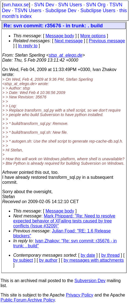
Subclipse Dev (60, 10)
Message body (59, 35)
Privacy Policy (79, 295)
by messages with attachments (94, 260)
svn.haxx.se (16, 4)
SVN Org (95, 4)
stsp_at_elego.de (65, 55)
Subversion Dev (90, 280)
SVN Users (70, 4)
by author (48, 260)
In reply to (27, 45)
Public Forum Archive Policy (28, 300)
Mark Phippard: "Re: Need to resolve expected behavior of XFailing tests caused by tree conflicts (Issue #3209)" (64, 221)
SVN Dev (44, 4)
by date (88, 255)
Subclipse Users (97, 10)
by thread (110, 255)
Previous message (107, 40)
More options (93, 35)
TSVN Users (28, 10)
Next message (68, 40)
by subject (23, 260)
